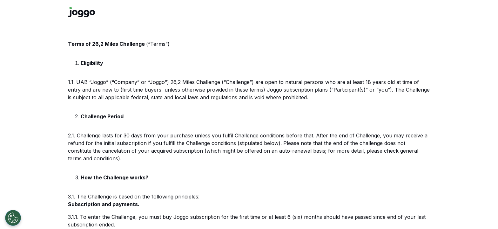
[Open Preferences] (13, 218)
